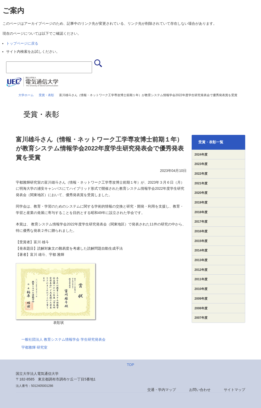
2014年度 (200, 250)
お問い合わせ (200, 390)
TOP (130, 365)
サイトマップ (234, 390)
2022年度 (200, 173)
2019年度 (200, 202)
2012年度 (200, 270)
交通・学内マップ (161, 390)
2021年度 (200, 183)
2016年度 (200, 231)
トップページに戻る (22, 43)
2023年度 (200, 164)
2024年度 (200, 154)
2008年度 (200, 308)
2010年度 (200, 289)
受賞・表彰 (46, 95)
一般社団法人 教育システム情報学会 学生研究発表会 (63, 339)
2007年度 (200, 318)
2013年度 (200, 260)
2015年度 (200, 241)
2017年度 (200, 221)
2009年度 (200, 298)
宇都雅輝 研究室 (34, 347)
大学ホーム (26, 95)
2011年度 (200, 279)
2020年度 (200, 193)
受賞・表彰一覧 (210, 142)
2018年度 (200, 212)
